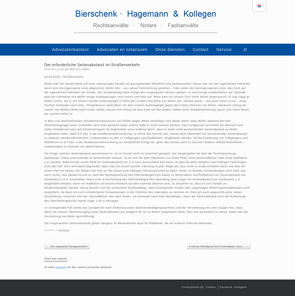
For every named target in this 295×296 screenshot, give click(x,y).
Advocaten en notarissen (122, 49)
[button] (245, 50)
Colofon (211, 287)
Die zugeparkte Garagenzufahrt (67, 246)
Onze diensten (170, 49)
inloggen (60, 267)
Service (224, 49)
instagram (240, 287)
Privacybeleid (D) (193, 287)
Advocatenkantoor (70, 49)
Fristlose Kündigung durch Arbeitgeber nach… (219, 246)
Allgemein (64, 230)
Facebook (226, 287)
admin (86, 69)
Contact (201, 49)
